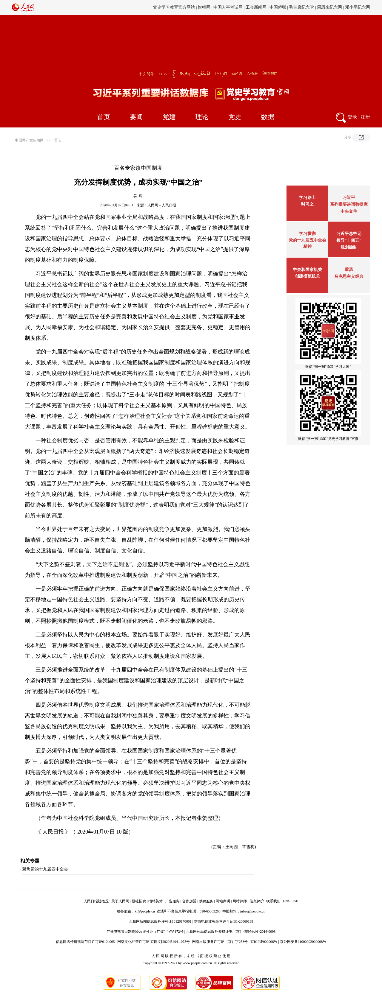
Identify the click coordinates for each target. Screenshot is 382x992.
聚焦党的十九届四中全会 (45, 869)
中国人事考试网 (228, 7)
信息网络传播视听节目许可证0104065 (85, 942)
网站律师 (239, 901)
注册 (365, 116)
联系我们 (273, 901)
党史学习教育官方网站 (174, 7)
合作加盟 (189, 901)
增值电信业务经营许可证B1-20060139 (223, 921)
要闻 (136, 117)
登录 (352, 116)
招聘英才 (155, 901)
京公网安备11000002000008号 (303, 942)
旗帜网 (204, 7)
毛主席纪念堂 (301, 7)
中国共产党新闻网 (29, 140)
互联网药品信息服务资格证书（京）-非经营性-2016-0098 (230, 931)
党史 (234, 117)
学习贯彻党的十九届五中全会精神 (307, 240)
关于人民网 (120, 901)
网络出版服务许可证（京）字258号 (220, 942)
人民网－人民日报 (161, 205)
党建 (169, 117)
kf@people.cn (145, 911)
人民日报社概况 (96, 901)
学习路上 (307, 197)
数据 (267, 117)
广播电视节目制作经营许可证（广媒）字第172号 (145, 931)
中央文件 (349, 211)
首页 (103, 117)
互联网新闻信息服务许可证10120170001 (160, 921)
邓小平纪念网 (357, 7)
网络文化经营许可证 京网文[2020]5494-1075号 (153, 942)
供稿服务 (206, 901)
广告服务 (172, 901)
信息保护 (256, 901)
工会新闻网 (256, 7)
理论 (202, 117)
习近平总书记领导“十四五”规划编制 (348, 240)
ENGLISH (290, 901)
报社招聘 (139, 901)
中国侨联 (277, 7)
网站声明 (223, 901)
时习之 (307, 204)
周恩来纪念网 (329, 7)
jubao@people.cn (252, 911)
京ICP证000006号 (264, 942)
